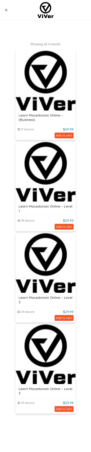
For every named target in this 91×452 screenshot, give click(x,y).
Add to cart (64, 135)
